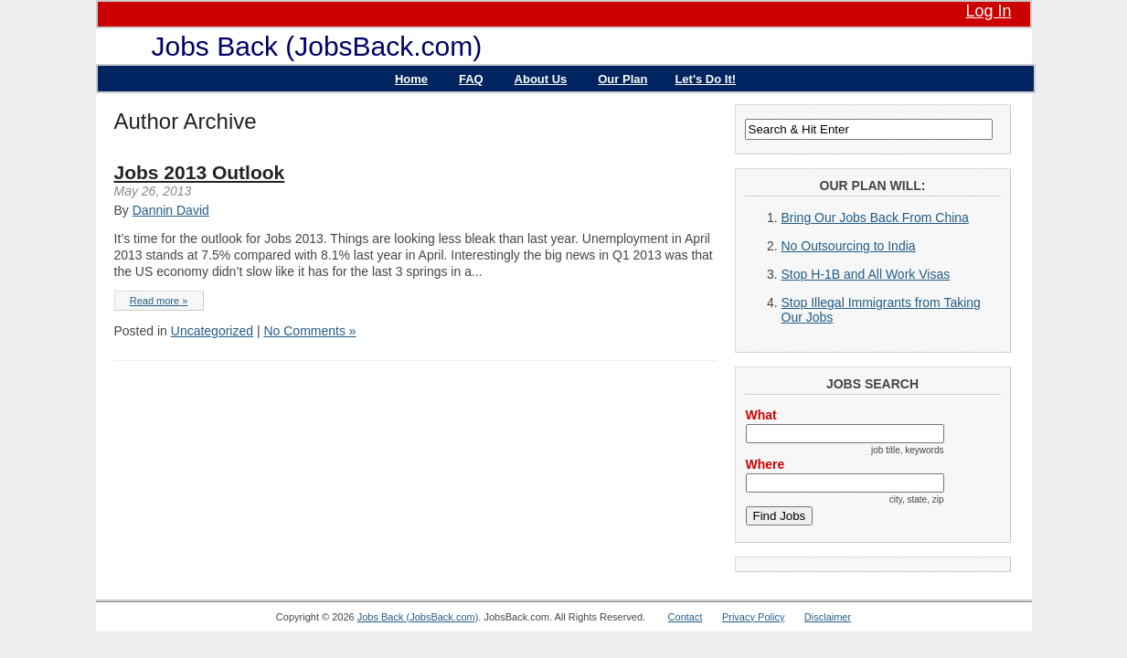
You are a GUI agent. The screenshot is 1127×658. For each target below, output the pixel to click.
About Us (541, 79)
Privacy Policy (753, 616)
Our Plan (622, 79)
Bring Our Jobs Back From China (875, 217)
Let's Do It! (705, 79)
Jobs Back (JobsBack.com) (317, 46)
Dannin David (171, 210)
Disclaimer (827, 616)
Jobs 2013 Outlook (199, 172)
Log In (988, 11)
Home (411, 79)
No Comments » (309, 331)
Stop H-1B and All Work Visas (866, 274)
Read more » (159, 300)
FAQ (471, 79)
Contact (685, 616)
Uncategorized (212, 331)
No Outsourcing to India (848, 246)
